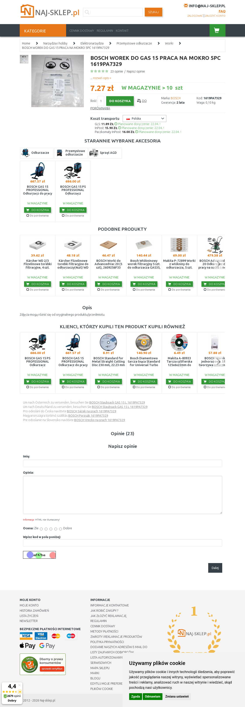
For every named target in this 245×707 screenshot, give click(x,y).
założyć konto (215, 15)
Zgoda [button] (135, 696)
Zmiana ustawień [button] (177, 696)
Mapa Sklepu (99, 668)
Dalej (215, 568)
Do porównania (37, 215)
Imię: (26, 456)
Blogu (95, 678)
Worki (169, 43)
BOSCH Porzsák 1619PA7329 (88, 415)
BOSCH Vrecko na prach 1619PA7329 (99, 420)
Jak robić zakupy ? (104, 610)
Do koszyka (37, 209)
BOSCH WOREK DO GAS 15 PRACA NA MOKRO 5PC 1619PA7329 (65, 48)
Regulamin (105, 30)
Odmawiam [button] (152, 696)
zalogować (195, 15)
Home (26, 43)
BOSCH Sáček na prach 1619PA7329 (91, 411)
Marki (94, 673)
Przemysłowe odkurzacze (134, 43)
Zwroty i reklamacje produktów (116, 636)
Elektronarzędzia (92, 43)
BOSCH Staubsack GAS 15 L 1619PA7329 (117, 402)
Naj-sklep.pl (47, 700)
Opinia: (28, 472)
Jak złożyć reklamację (108, 616)
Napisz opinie (136, 71)
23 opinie (116, 71)
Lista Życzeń (29, 616)
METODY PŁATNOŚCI (104, 631)
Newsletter (29, 621)
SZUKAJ (153, 12)
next (218, 264)
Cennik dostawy (81, 30)
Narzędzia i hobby (55, 43)
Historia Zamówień (34, 610)
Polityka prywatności (107, 642)
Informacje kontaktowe (109, 605)
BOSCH (176, 98)
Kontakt (122, 30)
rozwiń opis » (102, 78)
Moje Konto (29, 605)
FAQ (222, 11)
